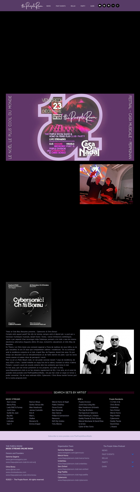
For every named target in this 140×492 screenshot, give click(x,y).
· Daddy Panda (115, 421)
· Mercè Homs (115, 413)
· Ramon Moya (34, 402)
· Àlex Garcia (56, 413)
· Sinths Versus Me (36, 405)
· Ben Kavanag (57, 410)
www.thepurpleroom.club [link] (15, 370)
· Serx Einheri (114, 410)
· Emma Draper (34, 424)
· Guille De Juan (12, 413)
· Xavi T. (9, 424)
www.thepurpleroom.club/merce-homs (73, 458)
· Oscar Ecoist (56, 407)
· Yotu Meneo (56, 424)
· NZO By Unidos (57, 421)
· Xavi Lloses (11, 402)
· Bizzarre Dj (33, 421)
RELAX (73, 6)
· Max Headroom (35, 407)
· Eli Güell (9, 418)
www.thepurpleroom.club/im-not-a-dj (21, 462)
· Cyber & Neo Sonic (86, 427)
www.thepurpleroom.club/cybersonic (73, 480)
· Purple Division (84, 402)
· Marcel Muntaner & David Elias (91, 421)
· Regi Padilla (114, 416)
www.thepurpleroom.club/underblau (72, 464)
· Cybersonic (114, 418)
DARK (92, 6)
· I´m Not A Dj (114, 402)
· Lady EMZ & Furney (14, 407)
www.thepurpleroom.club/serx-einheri (73, 469)
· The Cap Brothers (85, 410)
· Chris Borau (114, 405)
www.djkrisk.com (13, 469)
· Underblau (114, 407)
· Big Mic (9, 416)
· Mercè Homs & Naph (60, 402)
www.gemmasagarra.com (16, 459)
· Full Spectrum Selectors (88, 413)
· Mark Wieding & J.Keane (88, 416)
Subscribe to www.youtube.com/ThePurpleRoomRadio (70, 436)
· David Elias (114, 424)
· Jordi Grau (10, 410)
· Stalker (31, 418)
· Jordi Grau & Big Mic (86, 405)
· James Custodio (35, 410)
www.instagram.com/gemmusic (71, 453)
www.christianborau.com (16, 472)
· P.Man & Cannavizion (60, 416)
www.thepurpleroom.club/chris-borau (21, 475)
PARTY (83, 6)
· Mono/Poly (11, 405)
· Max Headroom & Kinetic (88, 407)
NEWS (48, 6)
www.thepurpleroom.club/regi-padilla (73, 475)
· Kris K (31, 413)
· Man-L (31, 416)
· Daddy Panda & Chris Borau (89, 418)
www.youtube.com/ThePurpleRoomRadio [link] (28, 373)
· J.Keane (113, 427)
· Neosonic (55, 418)
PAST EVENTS (61, 6)
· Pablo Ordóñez (57, 405)
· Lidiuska (10, 421)
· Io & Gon (82, 424)
